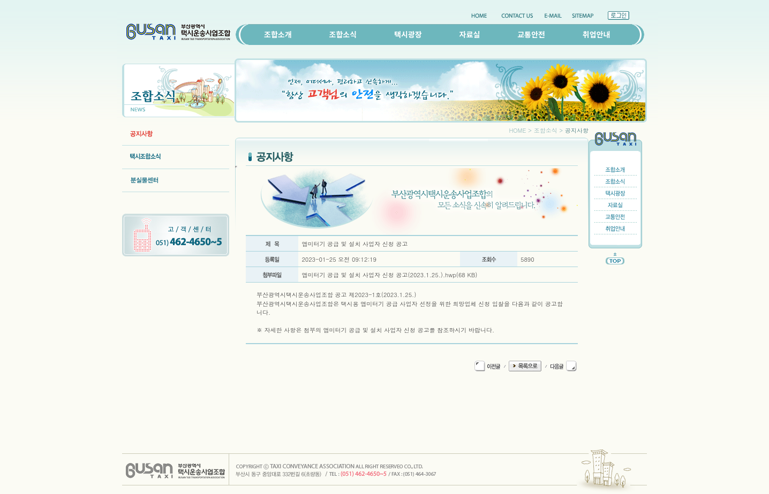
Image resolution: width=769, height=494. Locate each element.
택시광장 (408, 34)
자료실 (469, 34)
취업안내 (596, 34)
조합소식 (343, 34)
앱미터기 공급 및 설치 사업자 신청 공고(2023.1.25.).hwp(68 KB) (389, 275)
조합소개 (278, 34)
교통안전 (531, 34)
